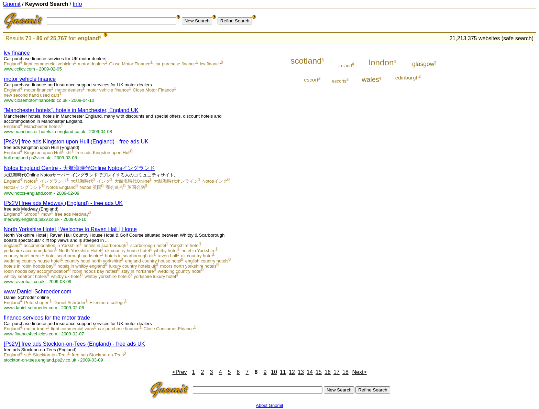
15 (319, 372)
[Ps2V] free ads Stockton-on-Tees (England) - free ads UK (74, 344)
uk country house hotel (127, 250)
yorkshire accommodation (29, 250)
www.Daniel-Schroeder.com (38, 291)
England (12, 63)
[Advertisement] (507, 148)
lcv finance (17, 53)
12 (292, 372)
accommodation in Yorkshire (52, 245)
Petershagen (37, 302)
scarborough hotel (148, 245)
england (88, 38)
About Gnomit (269, 405)
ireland (345, 65)
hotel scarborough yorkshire (73, 255)
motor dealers (91, 63)
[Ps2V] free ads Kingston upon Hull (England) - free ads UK (76, 141)
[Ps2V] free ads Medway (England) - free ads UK (63, 203)
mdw (46, 214)
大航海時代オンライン (176, 181)
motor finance (37, 90)
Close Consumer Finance (168, 328)
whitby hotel (166, 250)
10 (274, 372)
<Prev (179, 372)
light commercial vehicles (49, 63)
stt (26, 354)
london (381, 62)
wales (370, 79)
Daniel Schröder (70, 302)
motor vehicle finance (30, 79)
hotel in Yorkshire (199, 250)
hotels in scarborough (105, 245)
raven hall (167, 255)
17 (336, 372)
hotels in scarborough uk (129, 255)
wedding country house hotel (32, 260)
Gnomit (12, 4)
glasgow (423, 64)
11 (283, 372)
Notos (30, 181)
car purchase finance (175, 63)
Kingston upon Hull (43, 152)
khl (69, 152)
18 (345, 372)
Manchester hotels (42, 126)
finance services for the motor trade (47, 318)
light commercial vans (72, 328)
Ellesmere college (107, 302)
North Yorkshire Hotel (80, 250)
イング (103, 181)
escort (311, 80)
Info (77, 4)
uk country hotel (197, 255)
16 (327, 372)
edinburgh (407, 77)
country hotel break (23, 255)
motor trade (35, 328)
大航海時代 (82, 181)
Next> (359, 372)
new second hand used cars (31, 95)
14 (310, 372)
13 (301, 372)
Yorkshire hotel (185, 245)
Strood (30, 214)
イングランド (53, 181)
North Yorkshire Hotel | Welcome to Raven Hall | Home (70, 229)
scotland (306, 60)
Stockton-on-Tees (50, 354)
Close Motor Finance (130, 63)
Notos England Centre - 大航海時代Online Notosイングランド (79, 168)
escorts (339, 81)
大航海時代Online (132, 181)
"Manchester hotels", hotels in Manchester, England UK (71, 110)
